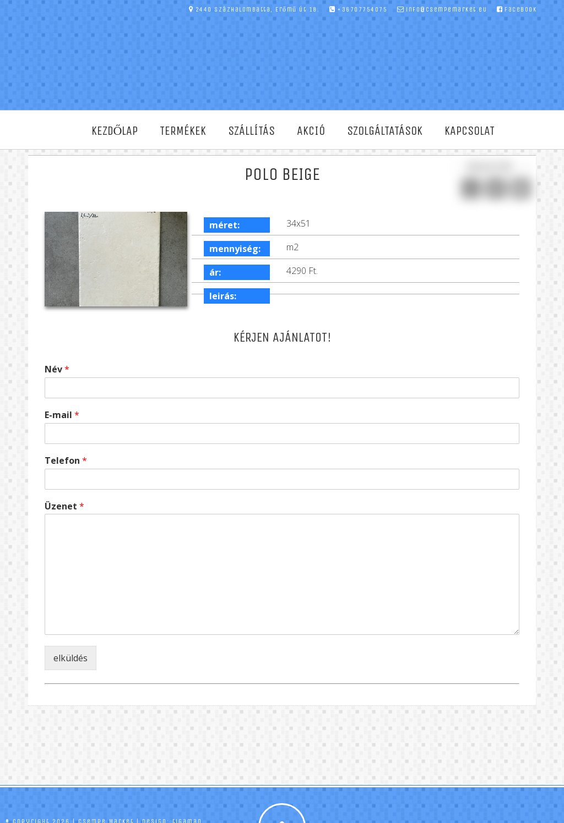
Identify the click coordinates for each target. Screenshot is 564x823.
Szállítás (251, 131)
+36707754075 (358, 9)
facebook (517, 9)
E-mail (62, 415)
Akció (311, 131)
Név (57, 369)
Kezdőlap (114, 131)
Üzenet (64, 506)
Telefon (66, 461)
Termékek (183, 131)
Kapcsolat (469, 131)
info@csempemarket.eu (442, 9)
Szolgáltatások (384, 131)
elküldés (70, 658)
